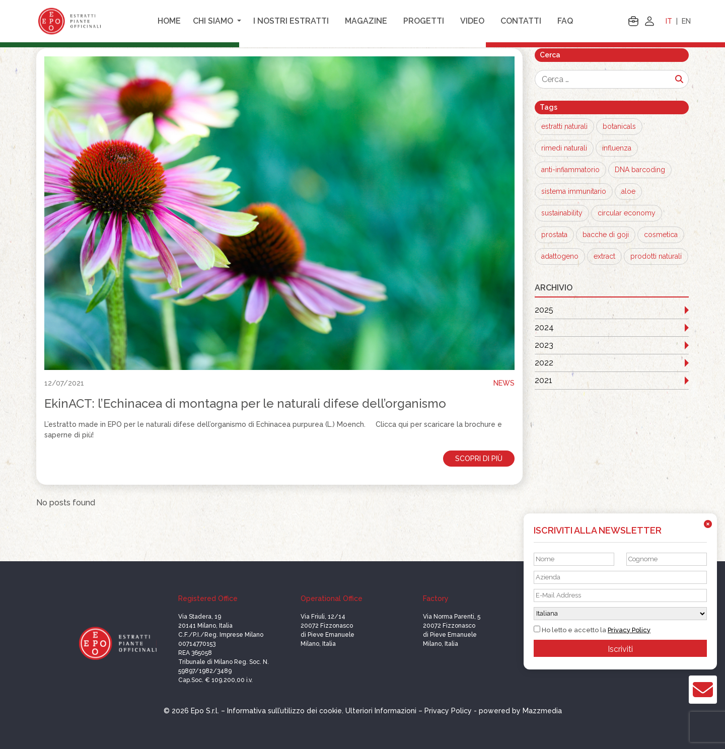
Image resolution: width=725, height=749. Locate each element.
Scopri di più (478, 459)
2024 (544, 327)
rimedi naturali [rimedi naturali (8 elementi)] (564, 148)
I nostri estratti (291, 21)
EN (686, 21)
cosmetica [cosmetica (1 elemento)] (661, 235)
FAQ (565, 21)
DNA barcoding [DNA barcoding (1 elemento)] (640, 170)
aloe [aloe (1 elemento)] (628, 191)
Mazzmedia (542, 711)
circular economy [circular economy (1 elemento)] (627, 213)
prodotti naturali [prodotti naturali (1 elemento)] (656, 256)
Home (169, 21)
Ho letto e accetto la (592, 630)
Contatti (520, 21)
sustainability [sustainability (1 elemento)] (562, 213)
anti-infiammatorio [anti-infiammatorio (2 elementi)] (570, 170)
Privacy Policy (629, 630)
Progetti (423, 21)
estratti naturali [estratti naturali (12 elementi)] (564, 126)
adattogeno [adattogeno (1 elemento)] (559, 256)
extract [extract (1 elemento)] (604, 256)
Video (472, 21)
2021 (543, 380)
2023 (544, 345)
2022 (544, 362)
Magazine (366, 21)
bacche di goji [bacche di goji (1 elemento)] (606, 235)
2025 (544, 310)
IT (669, 21)
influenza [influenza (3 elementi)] (616, 148)
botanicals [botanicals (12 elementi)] (619, 126)
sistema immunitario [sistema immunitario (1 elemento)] (573, 191)
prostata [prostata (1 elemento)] (554, 235)
